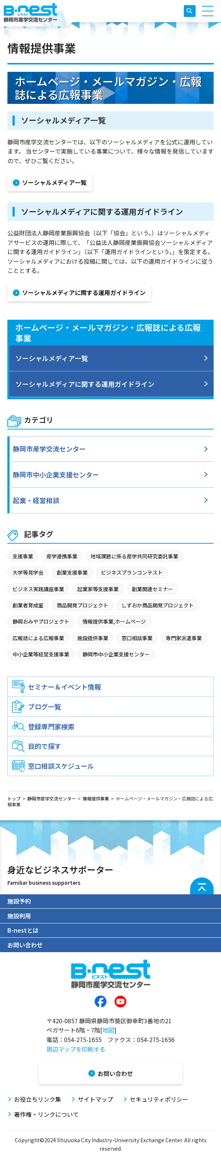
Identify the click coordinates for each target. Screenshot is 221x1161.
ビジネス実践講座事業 (38, 589)
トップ (14, 798)
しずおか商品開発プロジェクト (158, 605)
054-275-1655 (83, 1039)
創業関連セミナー (152, 589)
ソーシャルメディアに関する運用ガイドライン (84, 384)
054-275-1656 (156, 1039)
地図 (108, 1029)
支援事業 (23, 556)
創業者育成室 (28, 605)
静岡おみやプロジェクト (41, 621)
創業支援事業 (72, 572)
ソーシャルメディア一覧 (51, 358)
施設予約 (19, 901)
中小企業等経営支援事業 (41, 654)
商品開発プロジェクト (82, 605)
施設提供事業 (92, 638)
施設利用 (19, 915)
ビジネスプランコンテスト (132, 572)
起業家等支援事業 (98, 589)
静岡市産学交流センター (49, 448)
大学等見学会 (28, 572)
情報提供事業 (96, 798)
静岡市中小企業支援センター (56, 474)
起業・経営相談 (36, 500)
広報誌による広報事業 (38, 638)
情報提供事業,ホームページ (114, 621)
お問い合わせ (25, 944)
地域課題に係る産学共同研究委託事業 (134, 556)
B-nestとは (23, 930)
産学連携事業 (61, 556)
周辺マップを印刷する (75, 1049)
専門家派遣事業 (184, 638)
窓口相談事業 (137, 638)
